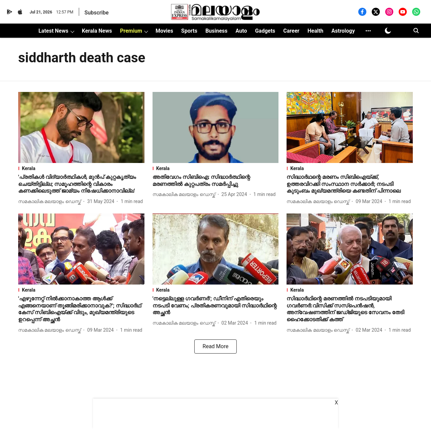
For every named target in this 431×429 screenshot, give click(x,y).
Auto (241, 31)
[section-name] (81, 168)
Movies (164, 31)
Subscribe (97, 12)
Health (315, 31)
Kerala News (97, 31)
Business (216, 31)
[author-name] (51, 201)
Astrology (343, 31)
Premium (131, 31)
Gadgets (265, 31)
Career (291, 31)
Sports (189, 31)
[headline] (81, 184)
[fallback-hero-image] (81, 127)
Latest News (53, 31)
